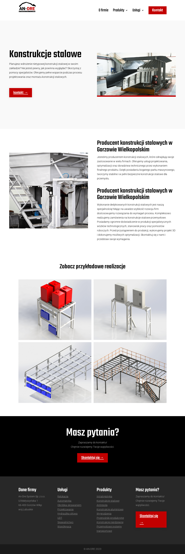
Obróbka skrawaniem (69, 505)
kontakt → (20, 93)
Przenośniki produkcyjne (110, 517)
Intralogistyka (104, 496)
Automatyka (64, 500)
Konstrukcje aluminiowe (110, 509)
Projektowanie (65, 509)
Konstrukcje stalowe (108, 500)
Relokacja (62, 496)
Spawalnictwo (65, 522)
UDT (59, 517)
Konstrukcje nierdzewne (110, 522)
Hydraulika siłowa (67, 513)
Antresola (102, 505)
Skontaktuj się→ (92, 458)
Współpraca (64, 526)
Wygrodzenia (104, 513)
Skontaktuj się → (149, 519)
